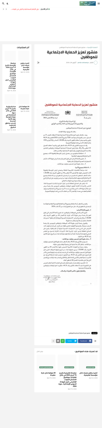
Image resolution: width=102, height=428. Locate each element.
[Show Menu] (99, 3)
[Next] (3, 9)
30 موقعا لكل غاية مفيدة (48, 374)
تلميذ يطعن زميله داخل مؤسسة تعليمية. (88, 374)
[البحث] (3, 3)
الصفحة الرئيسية (92, 47)
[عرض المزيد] (53, 341)
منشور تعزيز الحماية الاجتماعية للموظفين (72, 47)
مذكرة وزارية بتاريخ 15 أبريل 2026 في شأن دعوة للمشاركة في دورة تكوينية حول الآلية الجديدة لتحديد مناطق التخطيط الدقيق (10, 116)
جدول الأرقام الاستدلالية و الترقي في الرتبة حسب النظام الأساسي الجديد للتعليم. (24, 9)
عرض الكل (40, 351)
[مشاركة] (38, 62)
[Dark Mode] (8, 3)
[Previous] (6, 9)
